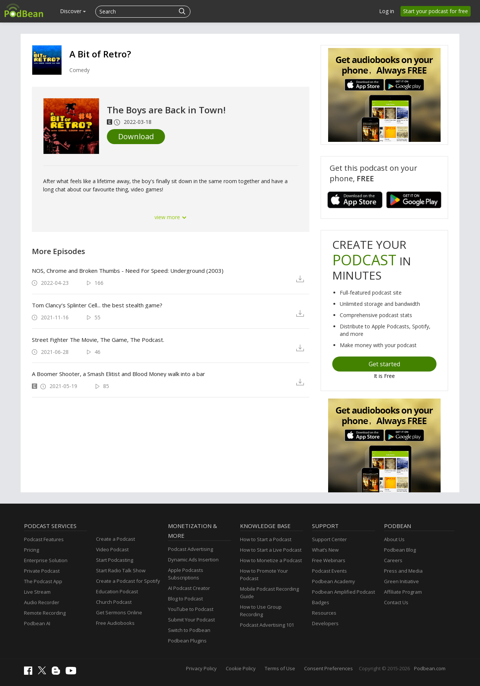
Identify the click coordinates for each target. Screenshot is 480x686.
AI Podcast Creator (189, 588)
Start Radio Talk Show (121, 570)
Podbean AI (37, 623)
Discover (73, 11)
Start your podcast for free (435, 11)
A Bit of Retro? (100, 54)
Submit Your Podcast (191, 619)
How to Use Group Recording (261, 610)
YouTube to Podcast (190, 609)
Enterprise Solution (46, 560)
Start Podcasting (114, 560)
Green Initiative (401, 581)
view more (170, 217)
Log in (386, 11)
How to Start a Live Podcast (271, 549)
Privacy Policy (201, 668)
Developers (325, 623)
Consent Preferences (328, 668)
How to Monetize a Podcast (271, 560)
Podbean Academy (333, 581)
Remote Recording (45, 612)
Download (136, 136)
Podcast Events (329, 570)
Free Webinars (328, 560)
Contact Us (396, 602)
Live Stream (37, 591)
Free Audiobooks (115, 623)
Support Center (329, 539)
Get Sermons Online (119, 612)
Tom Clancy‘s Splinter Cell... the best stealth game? (97, 305)
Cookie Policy (241, 668)
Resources (324, 612)
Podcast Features (44, 539)
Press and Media (403, 570)
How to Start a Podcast (265, 539)
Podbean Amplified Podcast (343, 591)
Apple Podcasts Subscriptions (185, 574)
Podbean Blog (400, 549)
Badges (320, 602)
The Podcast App (43, 581)
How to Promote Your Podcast (264, 574)
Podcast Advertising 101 (267, 624)
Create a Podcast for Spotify (128, 581)
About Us (394, 539)
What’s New (325, 549)
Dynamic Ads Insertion (193, 559)
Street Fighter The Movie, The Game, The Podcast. (98, 339)
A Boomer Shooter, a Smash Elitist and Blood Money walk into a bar (118, 373)
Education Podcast (117, 591)
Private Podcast (42, 570)
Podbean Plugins (187, 640)
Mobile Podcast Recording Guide (269, 592)
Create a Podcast (115, 539)
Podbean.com (430, 668)
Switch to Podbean (189, 630)
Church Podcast (114, 602)
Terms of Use (280, 668)
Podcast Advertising (190, 549)
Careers (393, 560)
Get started (384, 364)
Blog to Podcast (185, 598)
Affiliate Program (403, 591)
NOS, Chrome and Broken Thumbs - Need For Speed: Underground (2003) (128, 270)
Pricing (31, 549)
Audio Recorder (41, 602)
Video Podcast (112, 549)
